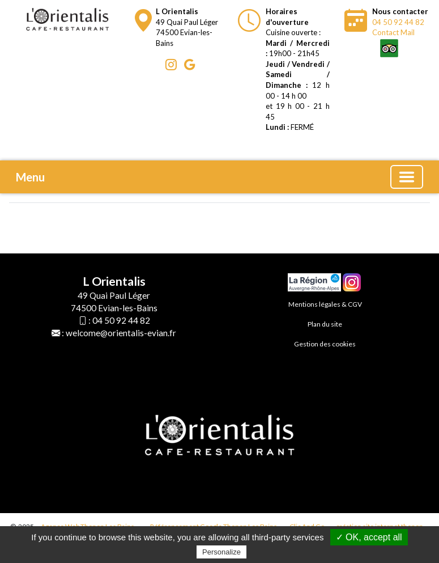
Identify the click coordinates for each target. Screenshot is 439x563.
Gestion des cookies (325, 344)
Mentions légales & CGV (325, 304)
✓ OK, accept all (369, 537)
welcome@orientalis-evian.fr (121, 333)
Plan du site (325, 324)
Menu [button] (30, 177)
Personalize (221, 552)
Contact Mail (393, 32)
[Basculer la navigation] (406, 177)
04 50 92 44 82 (398, 22)
